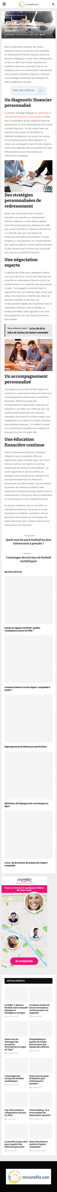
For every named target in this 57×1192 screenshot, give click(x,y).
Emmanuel (11, 34)
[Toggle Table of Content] (39, 90)
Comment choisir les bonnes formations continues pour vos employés (39, 1009)
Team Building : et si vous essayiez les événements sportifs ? (40, 1113)
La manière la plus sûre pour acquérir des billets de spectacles (16, 1144)
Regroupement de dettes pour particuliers (26, 746)
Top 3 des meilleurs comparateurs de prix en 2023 (15, 1113)
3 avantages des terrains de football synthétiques (28, 559)
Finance (7, 20)
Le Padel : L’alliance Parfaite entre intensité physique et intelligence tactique (16, 1009)
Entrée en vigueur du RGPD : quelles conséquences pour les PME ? (22, 629)
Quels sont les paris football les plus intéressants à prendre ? (28, 541)
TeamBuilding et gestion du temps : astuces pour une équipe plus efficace (39, 1043)
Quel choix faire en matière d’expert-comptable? (38, 1144)
